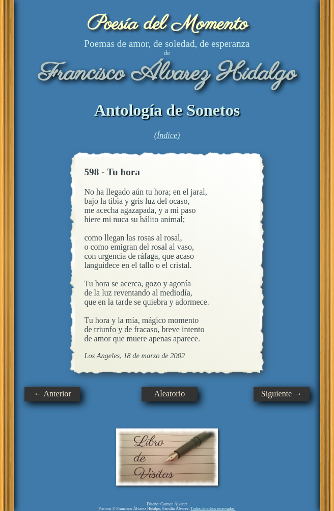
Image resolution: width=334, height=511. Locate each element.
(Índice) (167, 135)
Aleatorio (169, 393)
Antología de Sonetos (167, 110)
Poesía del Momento (167, 24)
